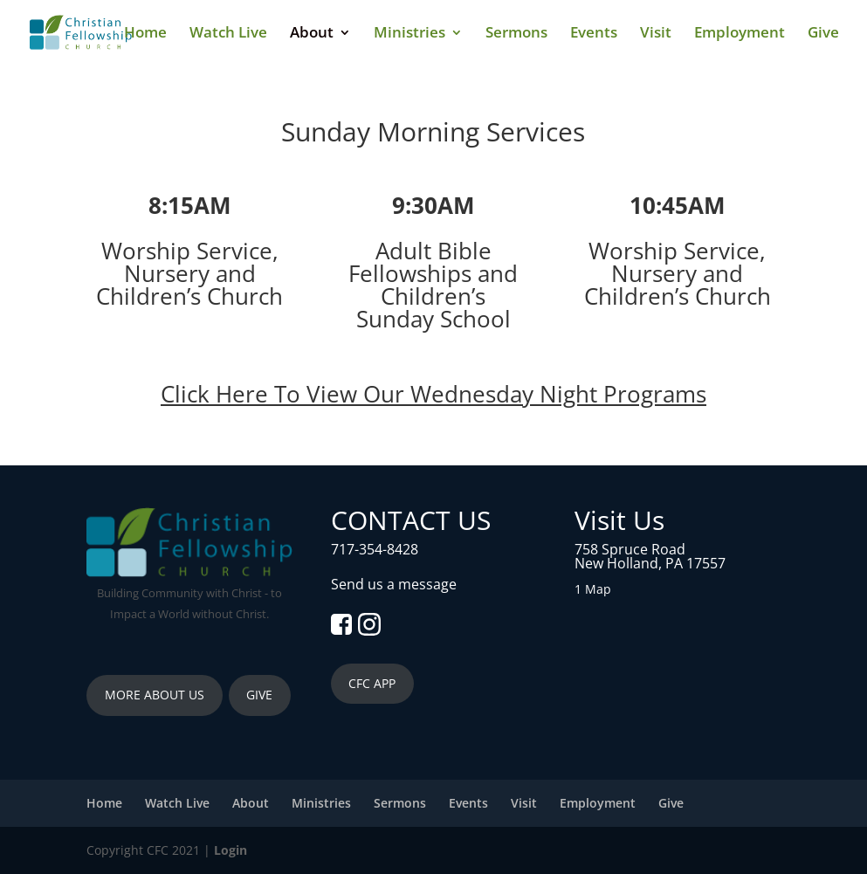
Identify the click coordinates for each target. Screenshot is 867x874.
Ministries (409, 34)
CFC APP (372, 683)
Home (145, 34)
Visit (655, 34)
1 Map (593, 589)
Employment (739, 34)
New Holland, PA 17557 (650, 563)
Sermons (516, 34)
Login (230, 850)
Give (823, 34)
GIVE (259, 694)
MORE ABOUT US (154, 694)
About (312, 34)
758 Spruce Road (630, 549)
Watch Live (228, 34)
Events (593, 34)
